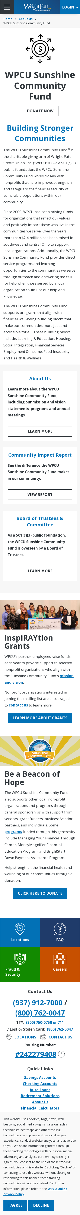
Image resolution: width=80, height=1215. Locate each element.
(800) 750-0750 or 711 (45, 1022)
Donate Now (40, 110)
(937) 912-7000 (38, 1002)
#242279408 (40, 1054)
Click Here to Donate (40, 893)
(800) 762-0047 (40, 1013)
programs (13, 831)
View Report (40, 494)
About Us (26, 19)
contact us (18, 705)
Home (7, 19)
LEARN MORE (40, 431)
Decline (41, 1205)
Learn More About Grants (40, 717)
